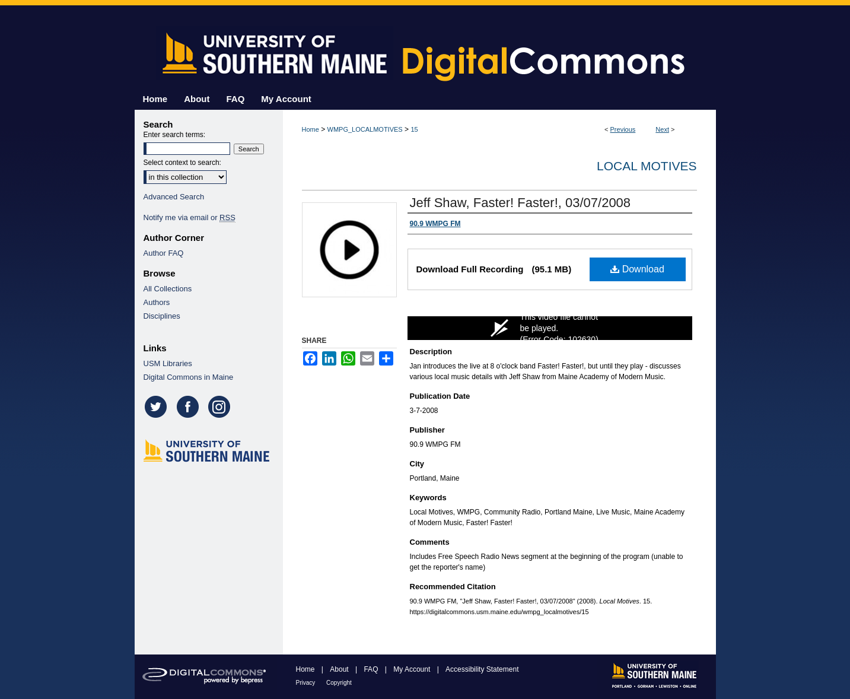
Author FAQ (164, 253)
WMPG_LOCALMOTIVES (365, 129)
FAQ (372, 669)
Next (662, 129)
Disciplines (162, 316)
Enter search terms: (175, 135)
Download (637, 269)
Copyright (339, 682)
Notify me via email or (189, 217)
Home (310, 129)
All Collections (168, 288)
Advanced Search (174, 196)
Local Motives (646, 166)
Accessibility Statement (481, 669)
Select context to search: (182, 162)
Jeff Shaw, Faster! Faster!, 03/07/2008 (520, 202)
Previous (623, 129)
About (340, 669)
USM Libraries (168, 363)
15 (414, 129)
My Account (412, 669)
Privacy (306, 682)
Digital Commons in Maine (189, 377)
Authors (157, 302)
